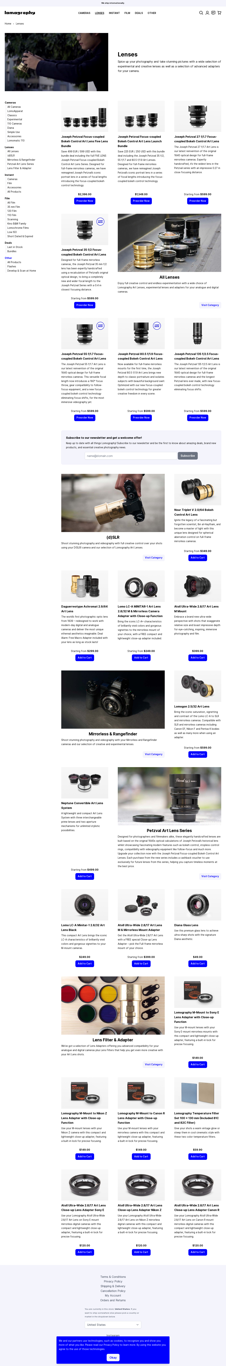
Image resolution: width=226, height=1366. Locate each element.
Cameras (84, 13)
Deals (139, 13)
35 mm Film (13, 206)
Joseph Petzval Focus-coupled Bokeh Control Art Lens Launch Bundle (140, 141)
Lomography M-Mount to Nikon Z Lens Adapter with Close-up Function (84, 1118)
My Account (113, 1295)
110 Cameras (14, 123)
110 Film (11, 215)
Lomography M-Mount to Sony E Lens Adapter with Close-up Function (196, 1017)
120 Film (12, 211)
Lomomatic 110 (16, 140)
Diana (10, 127)
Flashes (11, 266)
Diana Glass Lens (186, 925)
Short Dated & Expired (20, 236)
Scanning (12, 219)
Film (127, 13)
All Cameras (14, 106)
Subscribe (188, 455)
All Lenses (13, 151)
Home (8, 23)
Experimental (14, 119)
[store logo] (20, 13)
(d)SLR (11, 155)
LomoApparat (15, 111)
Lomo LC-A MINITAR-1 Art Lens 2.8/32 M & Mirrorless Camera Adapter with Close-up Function (140, 611)
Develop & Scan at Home (21, 270)
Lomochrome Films (18, 227)
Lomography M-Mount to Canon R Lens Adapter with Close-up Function (141, 1118)
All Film (11, 202)
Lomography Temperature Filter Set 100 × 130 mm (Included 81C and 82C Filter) (196, 1118)
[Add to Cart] (197, 558)
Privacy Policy (113, 1281)
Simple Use (13, 132)
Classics (12, 115)
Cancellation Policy (113, 1291)
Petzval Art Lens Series (20, 164)
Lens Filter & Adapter (19, 168)
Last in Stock (15, 247)
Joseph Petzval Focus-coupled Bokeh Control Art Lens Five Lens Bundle (84, 141)
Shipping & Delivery (113, 1286)
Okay (113, 1357)
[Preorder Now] (85, 201)
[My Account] (207, 13)
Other (152, 13)
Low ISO (12, 232)
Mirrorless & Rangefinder (21, 159)
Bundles (11, 251)
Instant (114, 13)
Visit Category (210, 305)
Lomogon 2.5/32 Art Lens (191, 706)
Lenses (99, 13)
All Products (14, 191)
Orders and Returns (113, 1300)
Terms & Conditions (113, 1277)
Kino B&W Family (16, 223)
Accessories (14, 136)
